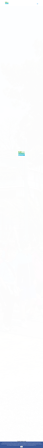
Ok (21, 446)
